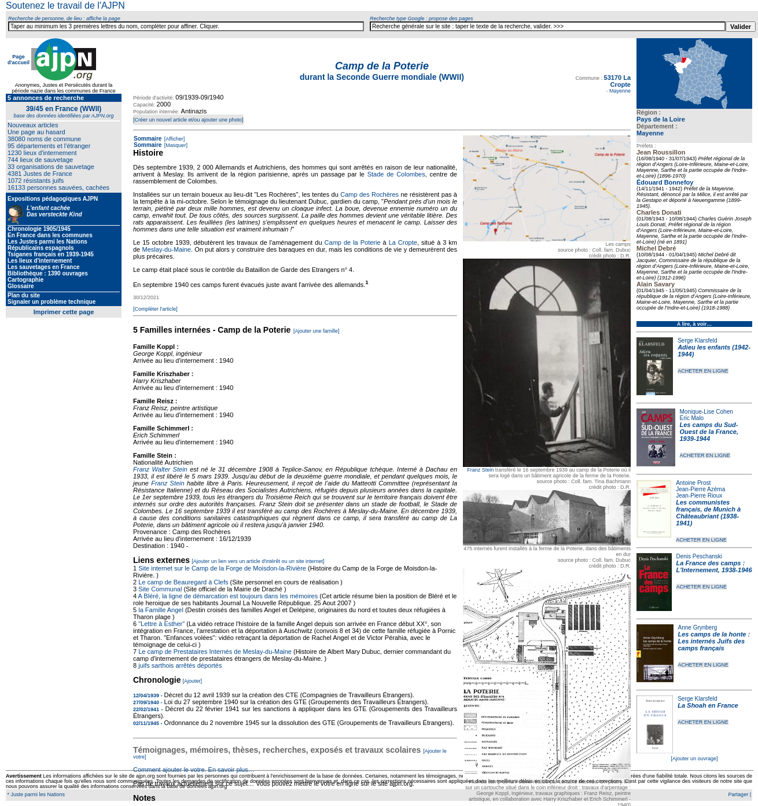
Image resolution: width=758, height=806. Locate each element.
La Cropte (403, 242)
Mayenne (650, 133)
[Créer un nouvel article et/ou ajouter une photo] (188, 120)
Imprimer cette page (64, 311)
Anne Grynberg (697, 627)
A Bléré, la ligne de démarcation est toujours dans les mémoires (228, 595)
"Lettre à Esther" (161, 623)
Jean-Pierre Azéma (700, 489)
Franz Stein (480, 470)
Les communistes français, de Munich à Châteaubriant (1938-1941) (708, 513)
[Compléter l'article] (155, 309)
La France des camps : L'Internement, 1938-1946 (714, 566)
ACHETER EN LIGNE (703, 371)
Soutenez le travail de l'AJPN (65, 5)
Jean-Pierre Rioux (699, 495)
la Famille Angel (160, 609)
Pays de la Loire (660, 119)
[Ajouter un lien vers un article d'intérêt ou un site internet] (258, 561)
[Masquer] (175, 145)
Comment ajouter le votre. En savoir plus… (194, 769)
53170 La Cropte (617, 81)
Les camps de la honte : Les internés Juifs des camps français (714, 641)
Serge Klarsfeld (697, 340)
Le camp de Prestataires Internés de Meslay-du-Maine (215, 651)
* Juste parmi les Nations (35, 794)
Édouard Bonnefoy (664, 182)
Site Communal (160, 589)
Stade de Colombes (396, 174)
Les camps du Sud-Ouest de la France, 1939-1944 (709, 431)
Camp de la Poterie (353, 242)
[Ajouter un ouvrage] (694, 758)
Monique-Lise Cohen (706, 411)
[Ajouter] (193, 681)
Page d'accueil (19, 59)
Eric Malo (692, 418)
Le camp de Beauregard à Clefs (183, 582)
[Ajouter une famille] (316, 331)
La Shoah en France (708, 705)
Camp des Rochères (369, 194)
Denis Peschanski (699, 556)
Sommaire (147, 138)
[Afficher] (174, 139)
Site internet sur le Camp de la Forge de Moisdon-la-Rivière (222, 568)
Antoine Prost (693, 483)
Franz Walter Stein (160, 469)
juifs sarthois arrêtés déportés (180, 665)
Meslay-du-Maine (166, 249)
